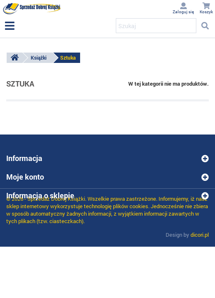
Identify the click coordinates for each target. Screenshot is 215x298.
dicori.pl (200, 234)
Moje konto (25, 177)
